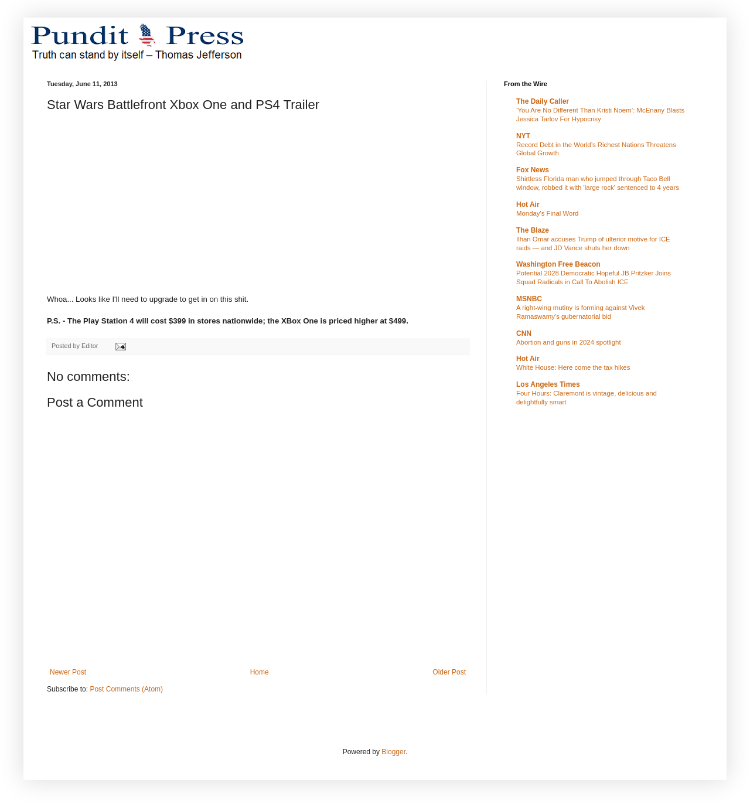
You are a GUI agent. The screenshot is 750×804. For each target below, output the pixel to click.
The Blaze (532, 230)
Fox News (532, 170)
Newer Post (68, 672)
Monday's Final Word (547, 213)
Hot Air (528, 204)
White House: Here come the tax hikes (573, 367)
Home (259, 672)
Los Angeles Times (548, 384)
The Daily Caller (542, 101)
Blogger (393, 752)
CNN (523, 333)
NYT (523, 136)
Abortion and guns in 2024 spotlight (568, 342)
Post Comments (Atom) (126, 689)
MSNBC (529, 299)
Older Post (449, 672)
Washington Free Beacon (558, 264)
